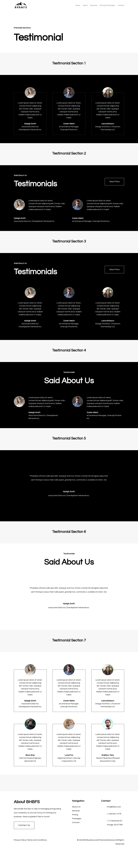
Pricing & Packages (107, 5)
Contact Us (24, 825)
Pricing (75, 815)
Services (93, 5)
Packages (76, 819)
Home (77, 5)
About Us (76, 807)
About (85, 5)
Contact (121, 5)
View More (114, 181)
